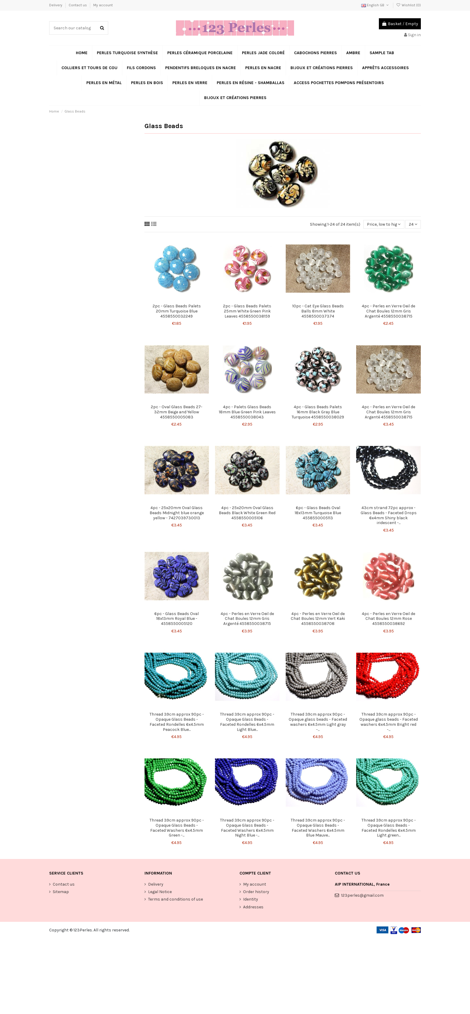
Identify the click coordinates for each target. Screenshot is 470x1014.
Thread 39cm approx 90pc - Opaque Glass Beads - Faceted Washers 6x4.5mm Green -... (177, 828)
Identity (250, 899)
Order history (256, 891)
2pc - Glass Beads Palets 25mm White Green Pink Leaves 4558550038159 (247, 311)
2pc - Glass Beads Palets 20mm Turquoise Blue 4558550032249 (177, 311)
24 (413, 224)
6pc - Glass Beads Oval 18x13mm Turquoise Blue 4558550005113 (318, 512)
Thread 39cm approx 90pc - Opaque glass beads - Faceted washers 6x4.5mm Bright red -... (388, 722)
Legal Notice (160, 891)
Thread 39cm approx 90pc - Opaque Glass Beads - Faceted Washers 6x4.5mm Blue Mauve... (318, 828)
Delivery (56, 5)
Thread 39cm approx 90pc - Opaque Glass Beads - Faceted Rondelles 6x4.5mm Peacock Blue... (177, 722)
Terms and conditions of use (175, 899)
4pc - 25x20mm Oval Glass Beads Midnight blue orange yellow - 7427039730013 (177, 512)
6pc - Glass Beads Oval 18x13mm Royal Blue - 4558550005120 (176, 618)
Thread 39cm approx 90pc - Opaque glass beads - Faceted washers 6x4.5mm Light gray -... (318, 722)
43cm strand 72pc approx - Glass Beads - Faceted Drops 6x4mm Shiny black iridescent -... (389, 515)
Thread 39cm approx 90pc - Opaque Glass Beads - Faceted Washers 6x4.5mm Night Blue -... (247, 828)
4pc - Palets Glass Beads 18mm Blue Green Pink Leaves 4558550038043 (247, 412)
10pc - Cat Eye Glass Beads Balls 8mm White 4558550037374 (318, 311)
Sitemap (61, 891)
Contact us (78, 5)
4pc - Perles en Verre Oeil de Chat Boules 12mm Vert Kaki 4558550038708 (318, 618)
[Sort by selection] (383, 224)
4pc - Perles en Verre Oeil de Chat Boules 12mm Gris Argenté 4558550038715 (388, 311)
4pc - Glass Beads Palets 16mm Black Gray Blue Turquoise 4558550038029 (318, 412)
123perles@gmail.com (362, 895)
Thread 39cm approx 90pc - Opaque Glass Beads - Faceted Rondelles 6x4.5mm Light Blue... (247, 722)
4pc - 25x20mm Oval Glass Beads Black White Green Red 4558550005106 (247, 512)
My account (103, 5)
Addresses (253, 907)
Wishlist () (408, 5)
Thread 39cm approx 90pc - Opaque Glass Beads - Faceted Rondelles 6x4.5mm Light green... (388, 828)
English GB (375, 5)
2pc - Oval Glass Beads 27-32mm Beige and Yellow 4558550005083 (176, 412)
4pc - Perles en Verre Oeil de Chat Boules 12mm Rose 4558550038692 (388, 618)
